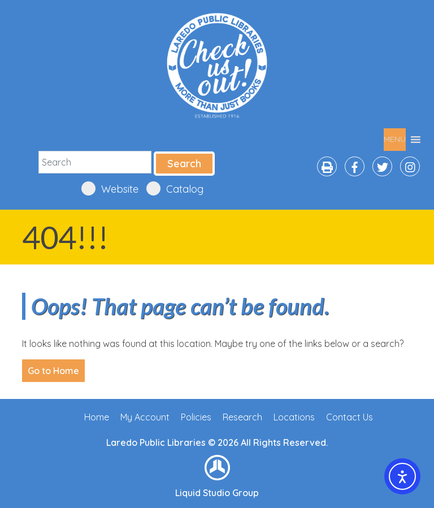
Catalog (174, 188)
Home (96, 417)
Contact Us (349, 417)
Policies (196, 417)
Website (109, 188)
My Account (145, 417)
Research (242, 417)
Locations (294, 417)
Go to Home (53, 370)
